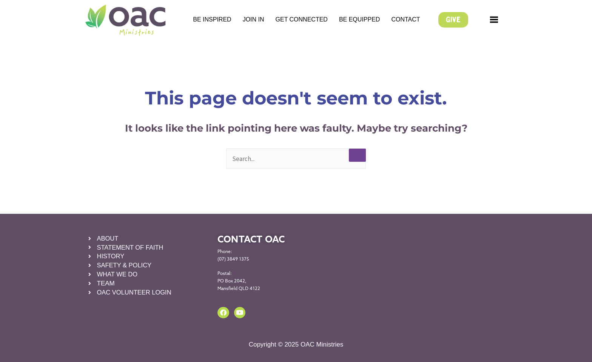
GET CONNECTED (302, 19)
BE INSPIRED (212, 19)
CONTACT (405, 19)
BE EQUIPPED (359, 19)
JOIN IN (253, 19)
